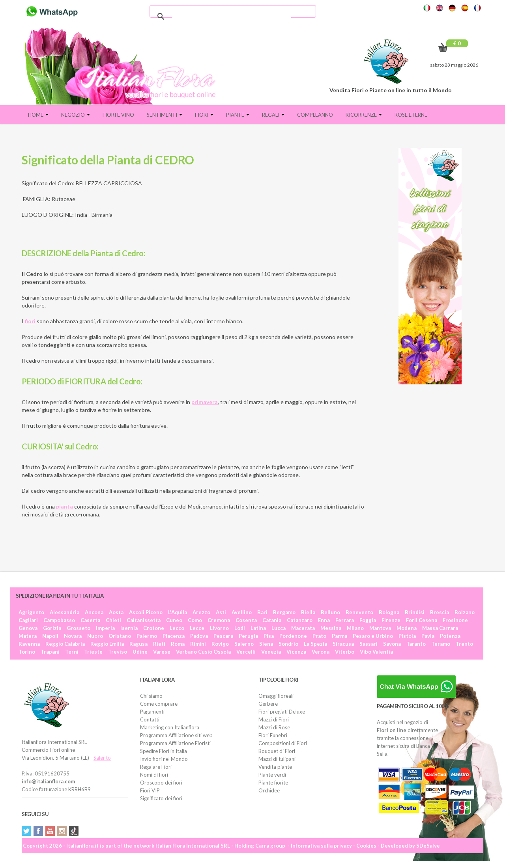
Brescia (439, 612)
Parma (339, 636)
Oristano (119, 636)
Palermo (147, 636)
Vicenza (296, 652)
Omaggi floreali (276, 696)
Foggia (367, 620)
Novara (73, 636)
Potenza (450, 636)
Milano (355, 628)
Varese (161, 652)
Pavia (427, 636)
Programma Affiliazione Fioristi (175, 743)
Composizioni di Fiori (282, 743)
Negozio (75, 115)
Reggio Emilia (107, 644)
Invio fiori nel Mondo (164, 759)
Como (195, 620)
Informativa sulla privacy (321, 845)
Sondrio (288, 644)
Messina (330, 628)
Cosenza (246, 620)
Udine (140, 652)
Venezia (271, 652)
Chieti (113, 620)
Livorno (219, 628)
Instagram (62, 831)
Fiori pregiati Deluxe (281, 711)
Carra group (270, 845)
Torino (27, 652)
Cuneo (174, 620)
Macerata (303, 628)
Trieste (93, 652)
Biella (308, 612)
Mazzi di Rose (274, 727)
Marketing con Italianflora (169, 727)
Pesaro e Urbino (373, 636)
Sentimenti (164, 115)
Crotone (153, 628)
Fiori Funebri (272, 735)
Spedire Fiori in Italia (163, 751)
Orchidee (269, 790)
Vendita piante (275, 767)
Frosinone (455, 620)
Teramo (440, 644)
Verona (320, 652)
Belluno (330, 612)
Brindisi (415, 612)
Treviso (117, 652)
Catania (271, 620)
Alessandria (64, 612)
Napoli (50, 636)
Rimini (198, 644)
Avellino (242, 612)
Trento (464, 644)
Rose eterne (411, 115)
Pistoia (407, 636)
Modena (407, 628)
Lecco (177, 628)
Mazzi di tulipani (277, 759)
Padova (199, 636)
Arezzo (201, 612)
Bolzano (464, 612)
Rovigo (220, 644)
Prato (319, 636)
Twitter (26, 831)
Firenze (391, 620)
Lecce (197, 628)
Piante (237, 115)
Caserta (90, 620)
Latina (258, 628)
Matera (28, 636)
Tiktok (74, 831)
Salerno (244, 644)
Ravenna (29, 644)
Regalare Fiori (156, 767)
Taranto (416, 644)
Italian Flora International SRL (192, 845)
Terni (72, 652)
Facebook (38, 831)
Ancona (94, 612)
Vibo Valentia (376, 652)
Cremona (219, 620)
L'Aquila (177, 612)
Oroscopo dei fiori (161, 782)
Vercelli (246, 652)
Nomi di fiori (154, 775)
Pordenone (293, 636)
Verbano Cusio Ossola (203, 652)
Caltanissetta (144, 620)
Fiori (204, 115)
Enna (324, 620)
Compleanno (315, 115)
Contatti (149, 719)
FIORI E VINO (118, 115)
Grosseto (78, 628)
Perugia (248, 636)
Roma (178, 644)
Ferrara (344, 620)
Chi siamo (151, 696)
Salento (102, 758)
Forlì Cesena (421, 620)
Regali (273, 115)
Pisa (269, 636)
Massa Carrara (440, 628)
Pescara (223, 636)
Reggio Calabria (65, 644)
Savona (392, 644)
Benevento (359, 612)
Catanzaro (299, 620)
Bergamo (284, 612)
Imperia (105, 628)
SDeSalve (428, 845)
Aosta (116, 612)
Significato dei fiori (161, 798)
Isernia (129, 628)
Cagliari (28, 620)
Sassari (368, 644)
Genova (28, 628)
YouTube (50, 831)
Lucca (278, 628)
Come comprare (159, 704)
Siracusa (343, 644)
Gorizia (52, 628)
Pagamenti (152, 711)
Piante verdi (272, 775)
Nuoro (95, 636)
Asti (221, 612)
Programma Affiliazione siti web (176, 735)
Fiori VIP (150, 790)
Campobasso (59, 620)
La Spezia (315, 644)
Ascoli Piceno (146, 612)
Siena (266, 644)
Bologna (389, 612)
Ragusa (138, 644)
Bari (262, 612)
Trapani (50, 652)
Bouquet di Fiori (276, 751)
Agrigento (31, 612)
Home (38, 115)
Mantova (380, 628)
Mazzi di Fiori (273, 719)
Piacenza (174, 636)
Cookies (366, 845)
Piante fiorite (273, 782)
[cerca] (231, 16)
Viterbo (344, 652)
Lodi (239, 628)
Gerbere (268, 704)
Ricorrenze (364, 115)
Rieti (159, 644)
